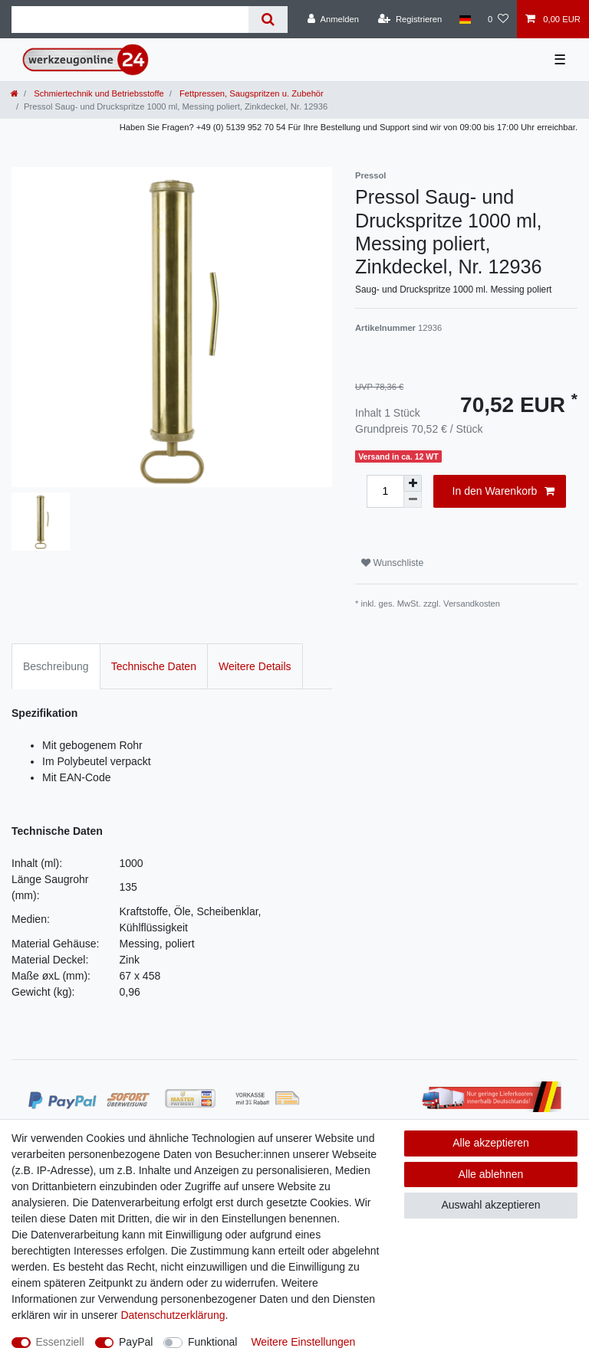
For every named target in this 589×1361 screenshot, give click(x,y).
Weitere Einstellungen (303, 1342)
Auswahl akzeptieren (490, 1205)
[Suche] (268, 19)
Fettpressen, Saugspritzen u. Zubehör (250, 93)
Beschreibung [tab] (56, 666)
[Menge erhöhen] (412, 483)
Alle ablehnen (491, 1174)
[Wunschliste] (498, 19)
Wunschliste (392, 563)
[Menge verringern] (412, 500)
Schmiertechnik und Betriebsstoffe (97, 93)
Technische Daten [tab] (153, 666)
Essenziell (60, 1342)
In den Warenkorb (503, 492)
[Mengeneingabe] (385, 491)
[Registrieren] (410, 19)
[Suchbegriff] (130, 19)
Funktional (213, 1342)
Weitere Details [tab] (255, 666)
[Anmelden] (333, 19)
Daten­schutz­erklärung (172, 1315)
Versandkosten (471, 603)
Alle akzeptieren (490, 1143)
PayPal (136, 1342)
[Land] (464, 19)
